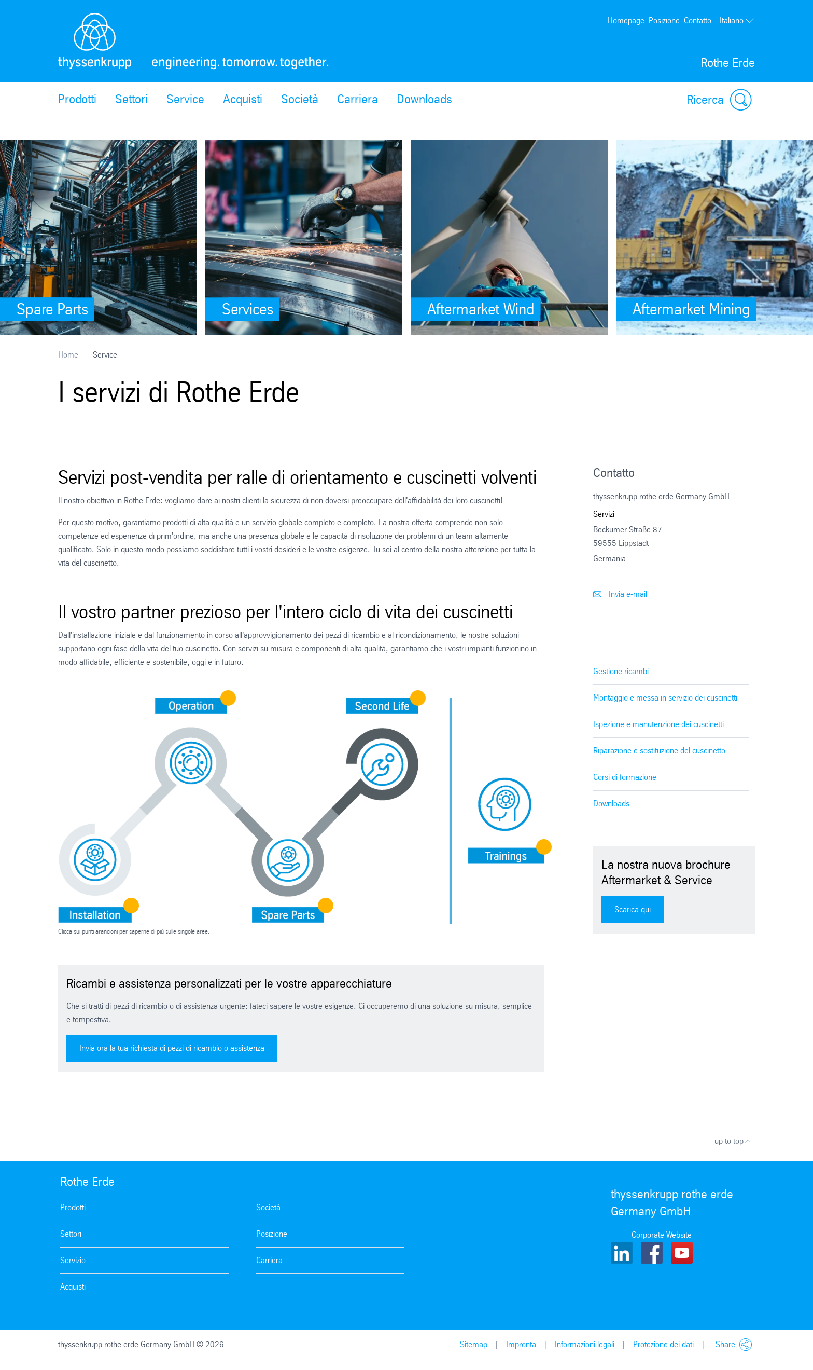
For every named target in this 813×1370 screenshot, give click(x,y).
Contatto (697, 20)
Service (185, 99)
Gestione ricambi (621, 671)
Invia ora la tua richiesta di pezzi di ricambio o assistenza (171, 1048)
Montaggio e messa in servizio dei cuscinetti (665, 698)
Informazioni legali (584, 1344)
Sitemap (473, 1344)
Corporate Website (662, 1235)
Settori (131, 99)
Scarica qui (632, 909)
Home (68, 355)
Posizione (664, 20)
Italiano (737, 20)
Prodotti (77, 99)
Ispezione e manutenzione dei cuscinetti (658, 724)
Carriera (357, 99)
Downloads (424, 99)
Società (299, 99)
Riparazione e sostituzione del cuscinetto (659, 751)
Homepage (626, 20)
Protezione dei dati (663, 1344)
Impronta (521, 1344)
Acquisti (242, 99)
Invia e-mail (620, 594)
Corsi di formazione (624, 777)
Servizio (73, 1260)
